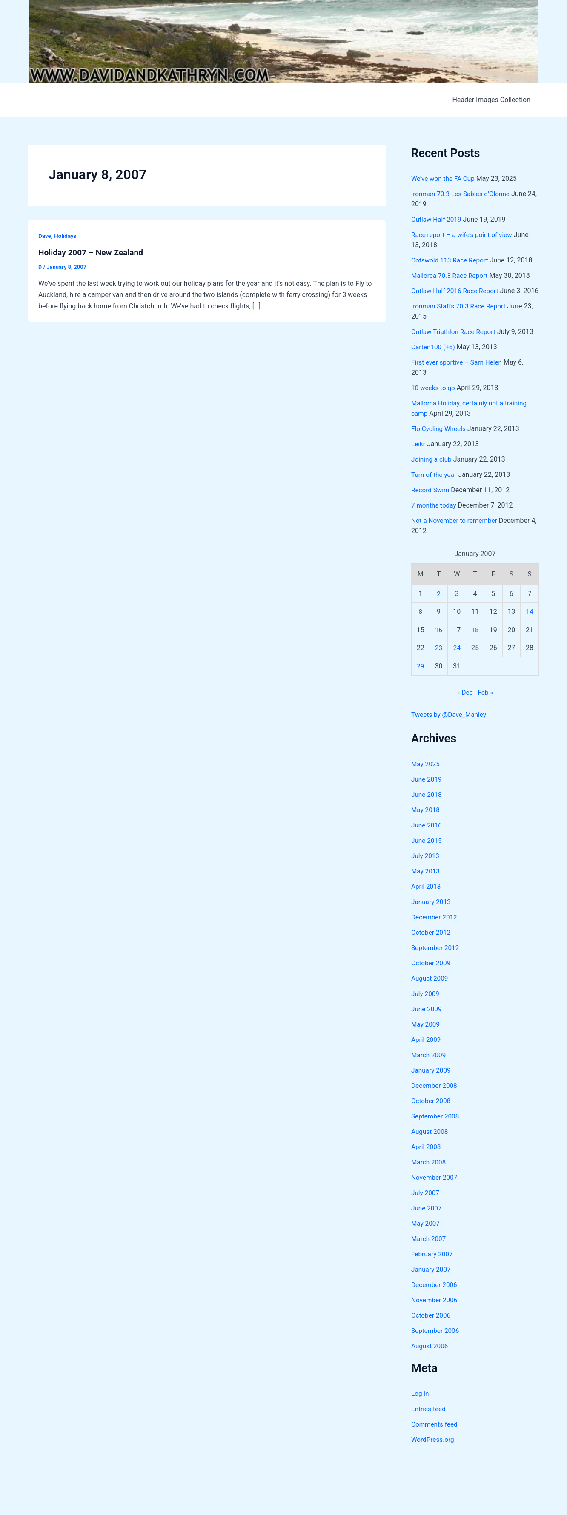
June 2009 (427, 1019)
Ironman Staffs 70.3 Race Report (460, 316)
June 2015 (427, 851)
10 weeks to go (434, 398)
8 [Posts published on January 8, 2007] (420, 622)
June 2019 (427, 789)
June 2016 (427, 835)
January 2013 (431, 912)
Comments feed (435, 1434)
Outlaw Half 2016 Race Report (456, 291)
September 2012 (436, 958)
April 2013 (426, 897)
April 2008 (426, 1157)
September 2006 (436, 1341)
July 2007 (426, 1203)
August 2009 (430, 988)
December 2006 (435, 1295)
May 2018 (426, 820)
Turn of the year (434, 485)
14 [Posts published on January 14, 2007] (529, 622)
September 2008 (436, 1126)
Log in (420, 1404)
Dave (45, 235)
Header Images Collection (493, 100)
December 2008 (435, 1096)
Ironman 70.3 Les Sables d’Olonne (462, 194)
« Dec (464, 703)
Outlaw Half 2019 (437, 219)
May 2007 (426, 1234)
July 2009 (426, 1004)
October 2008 (431, 1111)
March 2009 (429, 1065)
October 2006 (431, 1325)
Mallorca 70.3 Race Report (451, 275)
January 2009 (431, 1080)
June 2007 (427, 1218)
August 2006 (430, 1356)
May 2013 (426, 881)
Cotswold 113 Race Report (451, 260)
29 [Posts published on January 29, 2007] (420, 676)
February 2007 (433, 1264)
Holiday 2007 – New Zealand (93, 252)
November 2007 (435, 1188)
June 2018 (427, 805)
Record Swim (431, 500)
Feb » (486, 703)
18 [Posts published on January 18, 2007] (475, 640)
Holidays (66, 235)
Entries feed (429, 1419)
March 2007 (429, 1249)
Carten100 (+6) (434, 357)
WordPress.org (433, 1450)
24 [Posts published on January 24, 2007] (457, 658)
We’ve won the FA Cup (444, 178)
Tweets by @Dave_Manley (450, 725)
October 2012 (431, 943)
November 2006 (435, 1310)
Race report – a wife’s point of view (464, 235)
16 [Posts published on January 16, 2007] (439, 640)
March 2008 (429, 1172)
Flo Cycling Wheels (439, 439)
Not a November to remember (456, 531)
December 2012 (435, 927)
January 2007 (431, 1279)
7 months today (434, 515)
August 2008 (430, 1142)
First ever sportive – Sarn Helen (458, 372)
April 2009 (426, 1050)
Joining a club (432, 469)
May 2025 (426, 774)
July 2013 (426, 866)
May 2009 (426, 1034)
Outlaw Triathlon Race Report (455, 342)
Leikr (418, 454)
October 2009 (431, 973)
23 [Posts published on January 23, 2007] (439, 658)
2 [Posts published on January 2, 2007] (439, 604)
